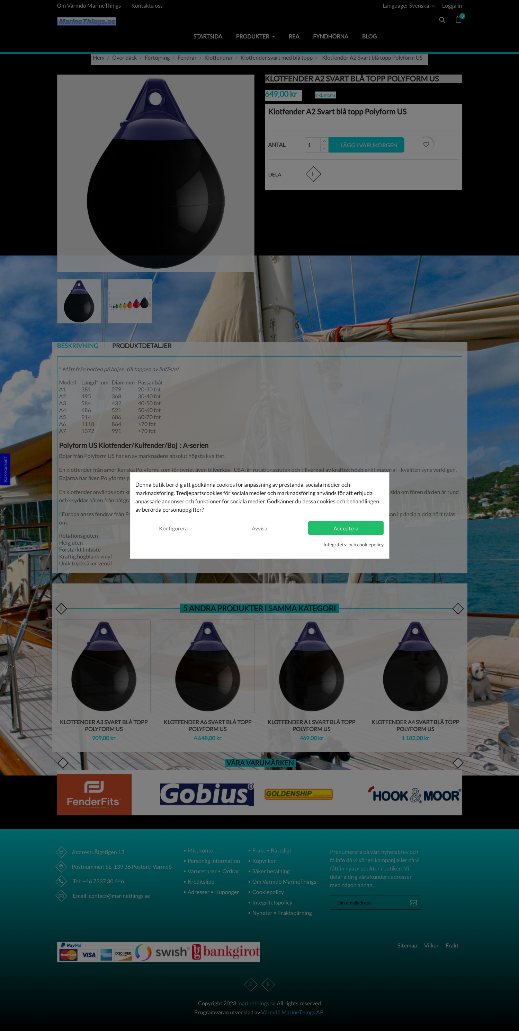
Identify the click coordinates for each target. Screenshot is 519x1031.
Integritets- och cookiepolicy (353, 544)
